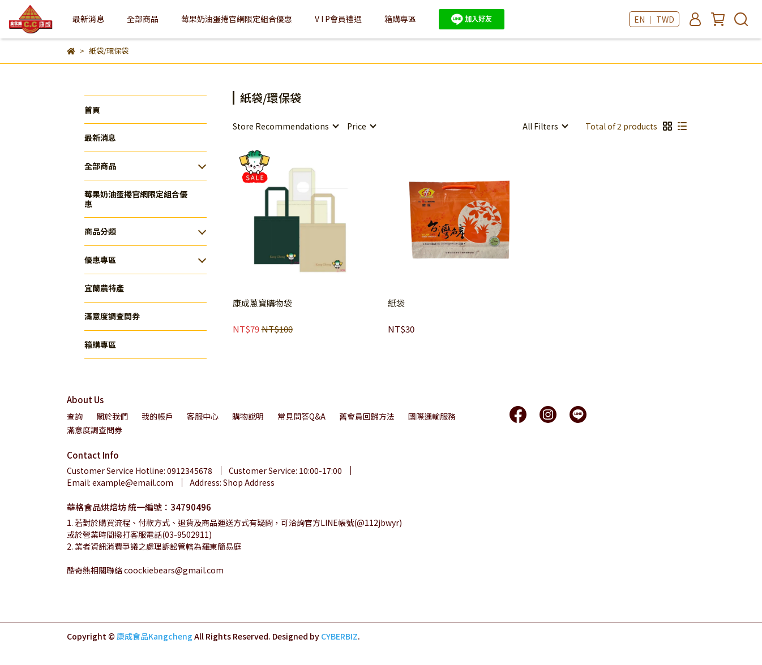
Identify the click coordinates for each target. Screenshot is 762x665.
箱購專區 (400, 18)
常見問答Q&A (301, 416)
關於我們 (112, 416)
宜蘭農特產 (104, 287)
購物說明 (248, 416)
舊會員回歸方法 (367, 416)
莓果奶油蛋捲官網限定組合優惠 (236, 18)
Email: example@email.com (120, 482)
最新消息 (88, 18)
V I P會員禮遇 (338, 18)
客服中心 (203, 416)
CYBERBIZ (339, 636)
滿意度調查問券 (112, 316)
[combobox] (285, 126)
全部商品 (100, 165)
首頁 (92, 109)
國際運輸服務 (432, 416)
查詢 (75, 416)
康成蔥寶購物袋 (262, 303)
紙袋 (396, 303)
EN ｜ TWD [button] (654, 19)
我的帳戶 (157, 416)
